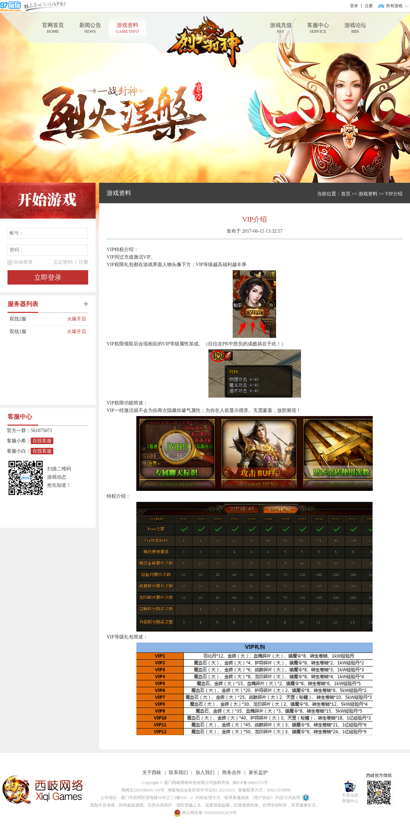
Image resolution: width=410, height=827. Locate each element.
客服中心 (318, 28)
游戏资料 (127, 28)
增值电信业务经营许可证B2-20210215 (200, 790)
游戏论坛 (355, 28)
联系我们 (178, 772)
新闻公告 (90, 28)
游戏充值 (280, 28)
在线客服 (42, 440)
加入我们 (205, 772)
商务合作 (231, 772)
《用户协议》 (262, 797)
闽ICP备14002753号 (249, 782)
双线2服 (38, 319)
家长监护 (258, 772)
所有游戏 (394, 5)
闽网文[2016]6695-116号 (141, 790)
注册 (369, 5)
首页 (346, 193)
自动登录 (23, 262)
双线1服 (38, 332)
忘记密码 (63, 262)
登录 (354, 5)
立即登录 (48, 277)
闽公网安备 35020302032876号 (205, 812)
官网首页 (52, 28)
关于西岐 (151, 772)
